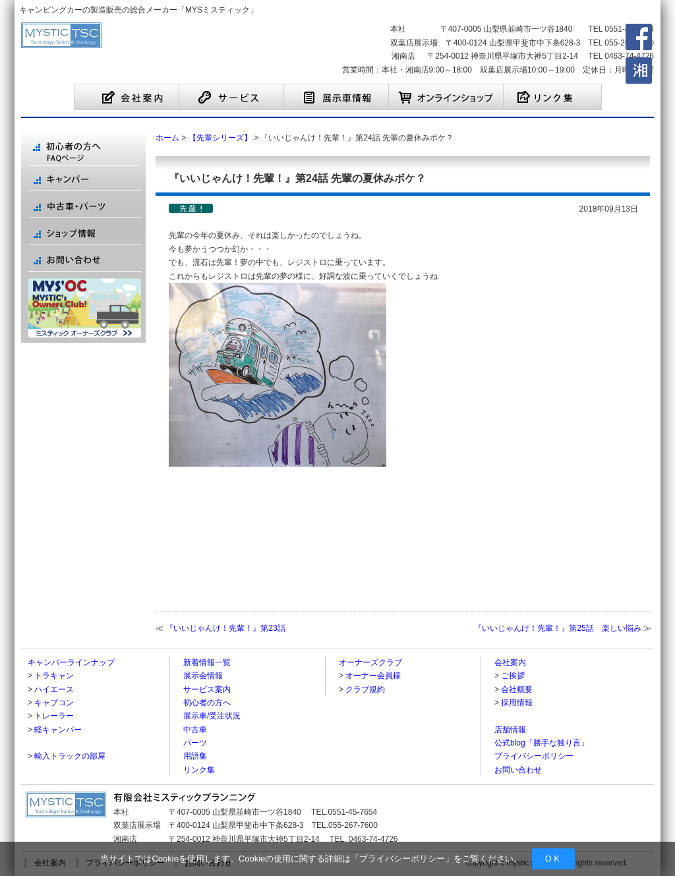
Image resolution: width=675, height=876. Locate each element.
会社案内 (510, 662)
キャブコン (54, 702)
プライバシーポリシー (402, 858)
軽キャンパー (58, 729)
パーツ (195, 742)
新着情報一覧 (207, 662)
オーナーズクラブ (370, 662)
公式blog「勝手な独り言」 (541, 742)
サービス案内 (207, 689)
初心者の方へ (207, 702)
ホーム (167, 137)
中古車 (195, 729)
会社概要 (517, 689)
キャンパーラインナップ (71, 662)
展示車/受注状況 (212, 715)
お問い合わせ (518, 769)
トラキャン (54, 675)
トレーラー (54, 715)
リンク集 (199, 769)
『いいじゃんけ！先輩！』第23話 (225, 628)
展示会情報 (203, 675)
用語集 (195, 756)
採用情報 (517, 702)
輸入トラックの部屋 (69, 756)
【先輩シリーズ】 (220, 137)
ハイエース (54, 689)
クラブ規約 (365, 689)
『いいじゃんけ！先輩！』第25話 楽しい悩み (557, 628)
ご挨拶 (513, 675)
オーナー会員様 (373, 675)
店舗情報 (510, 729)
